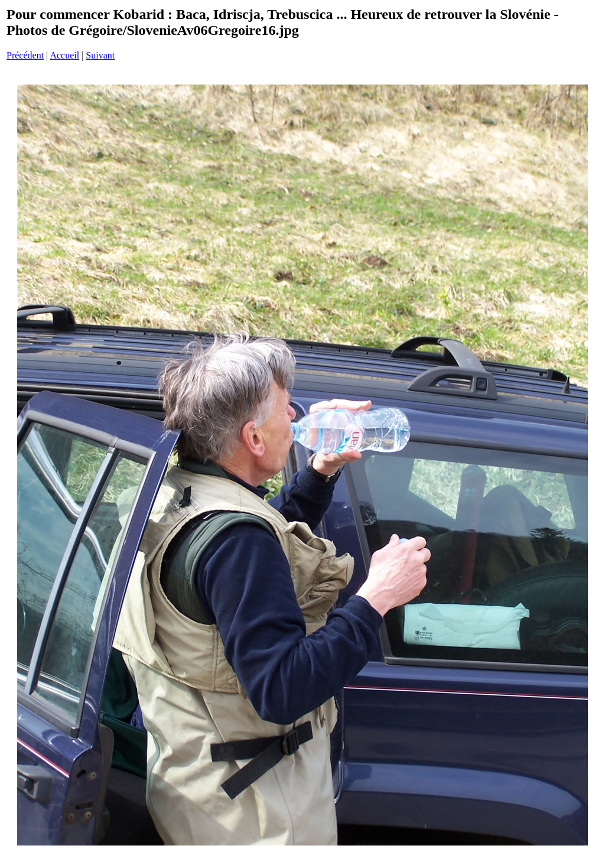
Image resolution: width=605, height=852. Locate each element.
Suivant (100, 55)
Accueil (64, 55)
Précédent (25, 55)
